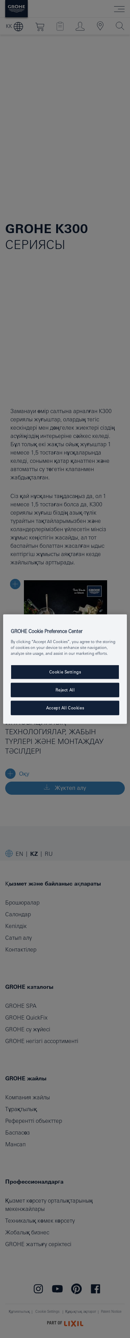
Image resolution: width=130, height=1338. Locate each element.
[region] (65, 669)
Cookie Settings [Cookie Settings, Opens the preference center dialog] (65, 672)
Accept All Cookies (65, 707)
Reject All (65, 689)
